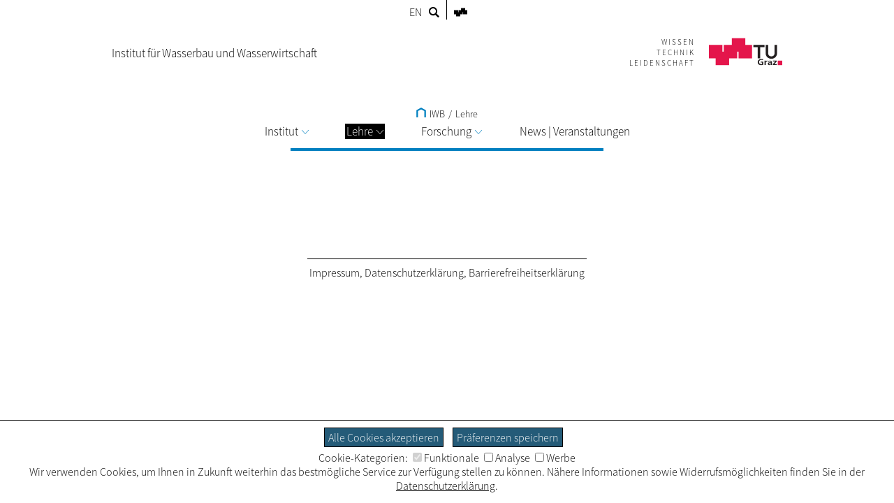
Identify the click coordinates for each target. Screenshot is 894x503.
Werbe (555, 458)
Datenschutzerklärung (414, 272)
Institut (287, 131)
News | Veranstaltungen (575, 131)
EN (415, 12)
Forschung (451, 131)
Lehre (364, 131)
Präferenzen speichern (508, 437)
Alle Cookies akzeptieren (383, 437)
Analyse (507, 458)
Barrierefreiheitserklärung (527, 272)
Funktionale (446, 458)
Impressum (334, 272)
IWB (430, 114)
